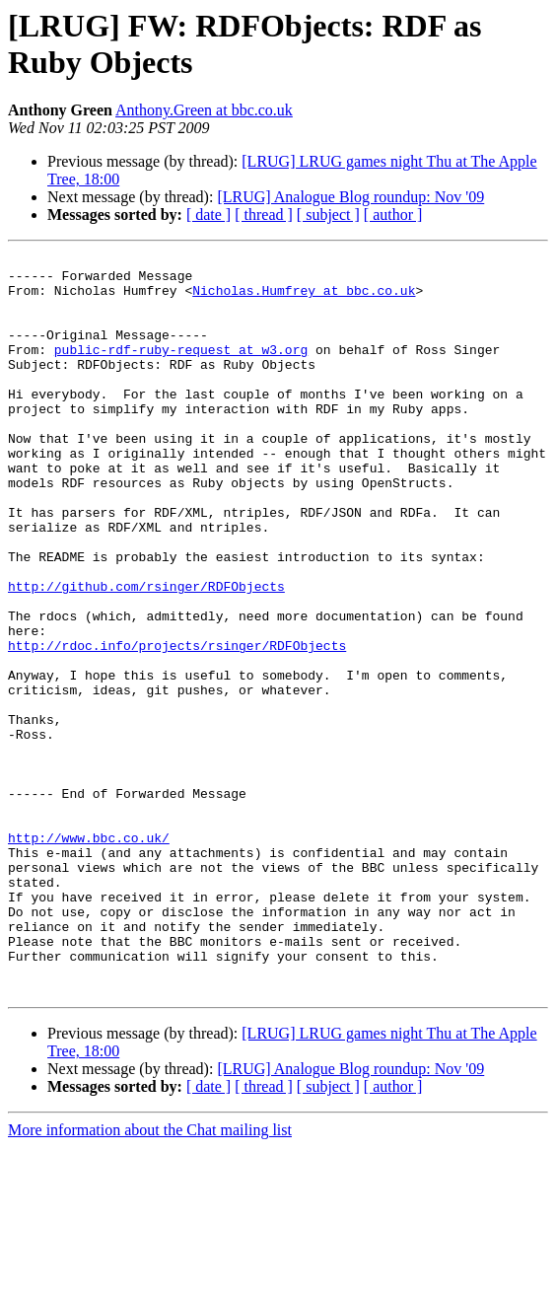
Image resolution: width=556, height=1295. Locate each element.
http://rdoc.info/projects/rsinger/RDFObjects (177, 725)
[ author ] (393, 214)
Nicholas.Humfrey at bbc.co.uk (303, 299)
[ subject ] (328, 214)
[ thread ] (264, 214)
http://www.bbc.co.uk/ (89, 956)
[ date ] (208, 214)
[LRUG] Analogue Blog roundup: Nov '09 (350, 196)
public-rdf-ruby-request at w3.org (181, 370)
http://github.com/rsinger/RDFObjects (146, 654)
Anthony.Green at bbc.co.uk (204, 110)
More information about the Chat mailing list (150, 1277)
